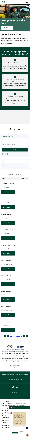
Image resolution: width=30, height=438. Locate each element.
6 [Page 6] (16, 336)
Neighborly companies (15, 367)
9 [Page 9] (19, 336)
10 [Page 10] (21, 336)
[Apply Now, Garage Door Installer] (8, 223)
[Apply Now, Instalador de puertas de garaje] (8, 207)
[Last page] (27, 336)
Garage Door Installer (7, 214)
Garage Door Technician (7, 183)
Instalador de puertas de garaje (10, 199)
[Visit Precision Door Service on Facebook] (13, 387)
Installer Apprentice (6, 321)
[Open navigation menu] (26, 2)
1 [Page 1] (10, 336)
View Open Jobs (7, 27)
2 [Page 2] (11, 336)
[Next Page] (24, 336)
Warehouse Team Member (8, 245)
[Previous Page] (8, 336)
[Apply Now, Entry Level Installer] (8, 269)
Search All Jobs (15, 381)
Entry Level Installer (6, 260)
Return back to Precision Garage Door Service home (15, 374)
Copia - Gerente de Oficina (8, 229)
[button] (25, 144)
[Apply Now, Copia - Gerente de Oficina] (8, 238)
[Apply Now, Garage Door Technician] (8, 192)
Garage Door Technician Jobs (15, 377)
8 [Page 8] (18, 336)
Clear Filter (4, 165)
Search (15, 149)
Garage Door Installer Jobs (15, 379)
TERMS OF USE (15, 392)
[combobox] (14, 144)
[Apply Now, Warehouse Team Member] (8, 253)
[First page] (5, 336)
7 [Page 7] (17, 336)
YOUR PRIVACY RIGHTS (15, 396)
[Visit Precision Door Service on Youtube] (16, 387)
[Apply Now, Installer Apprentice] (8, 330)
